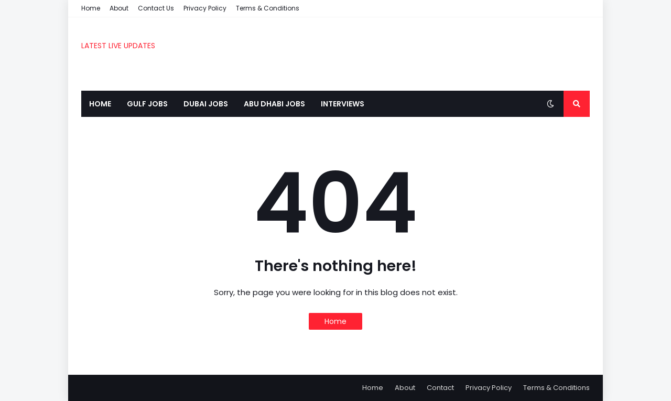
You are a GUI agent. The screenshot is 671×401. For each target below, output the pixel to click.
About (119, 8)
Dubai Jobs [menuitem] (205, 104)
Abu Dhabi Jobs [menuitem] (274, 104)
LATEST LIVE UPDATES (118, 45)
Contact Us (156, 8)
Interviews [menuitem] (342, 104)
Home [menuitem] (100, 104)
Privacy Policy (204, 8)
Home (90, 8)
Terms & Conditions (267, 8)
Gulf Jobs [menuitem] (147, 104)
